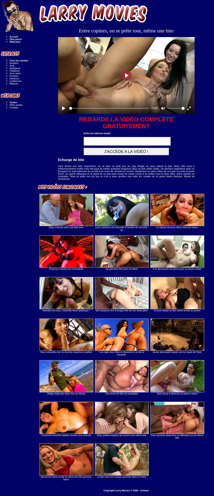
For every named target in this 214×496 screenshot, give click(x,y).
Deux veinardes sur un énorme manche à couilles (66, 336)
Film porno (16, 39)
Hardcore (14, 78)
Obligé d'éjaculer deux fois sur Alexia (66, 377)
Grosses (14, 76)
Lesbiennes (16, 81)
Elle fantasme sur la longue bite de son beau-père (121, 294)
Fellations (15, 71)
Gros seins (15, 73)
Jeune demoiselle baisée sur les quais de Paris (177, 336)
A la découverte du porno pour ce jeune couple (177, 252)
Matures (14, 83)
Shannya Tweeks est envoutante (66, 252)
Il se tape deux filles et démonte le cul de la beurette (121, 337)
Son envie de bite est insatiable (121, 377)
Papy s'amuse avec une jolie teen (66, 211)
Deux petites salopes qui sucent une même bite (121, 419)
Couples (14, 107)
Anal (12, 65)
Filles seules (16, 105)
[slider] (109, 108)
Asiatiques (15, 68)
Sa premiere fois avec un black (121, 252)
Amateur (14, 63)
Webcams (15, 42)
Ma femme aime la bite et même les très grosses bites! (66, 462)
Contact (144, 490)
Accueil (14, 36)
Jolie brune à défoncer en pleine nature (177, 377)
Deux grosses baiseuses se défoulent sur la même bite (177, 420)
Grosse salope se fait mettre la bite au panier (177, 294)
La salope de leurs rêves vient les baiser (177, 211)
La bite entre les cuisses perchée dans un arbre (121, 460)
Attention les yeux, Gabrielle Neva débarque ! (66, 294)
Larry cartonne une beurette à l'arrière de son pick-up (121, 212)
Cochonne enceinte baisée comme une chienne (66, 419)
